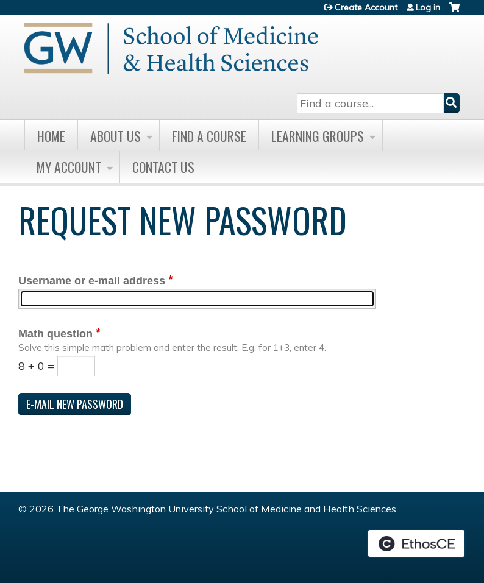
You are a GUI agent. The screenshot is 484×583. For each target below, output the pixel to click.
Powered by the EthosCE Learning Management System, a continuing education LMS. (416, 543)
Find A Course (209, 136)
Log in (428, 7)
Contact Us (163, 167)
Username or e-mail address (91, 281)
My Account (69, 167)
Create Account (366, 7)
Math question (55, 334)
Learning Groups (317, 136)
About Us (115, 136)
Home (51, 136)
